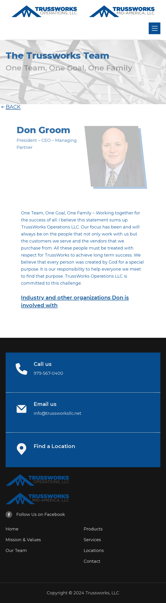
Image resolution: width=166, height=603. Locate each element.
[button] (154, 28)
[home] (44, 11)
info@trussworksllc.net (57, 413)
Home (12, 529)
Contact (92, 561)
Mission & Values (23, 539)
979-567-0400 (48, 373)
